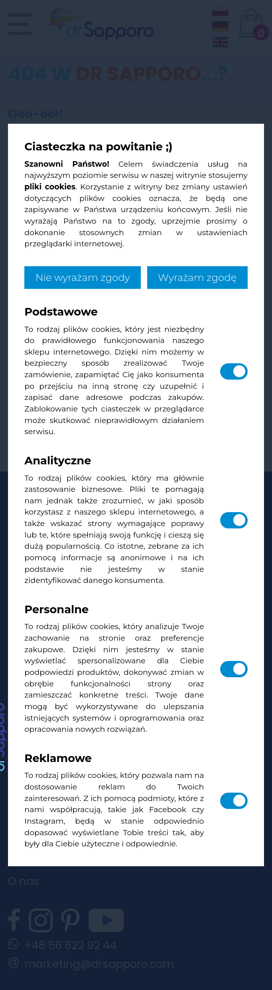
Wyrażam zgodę (197, 277)
